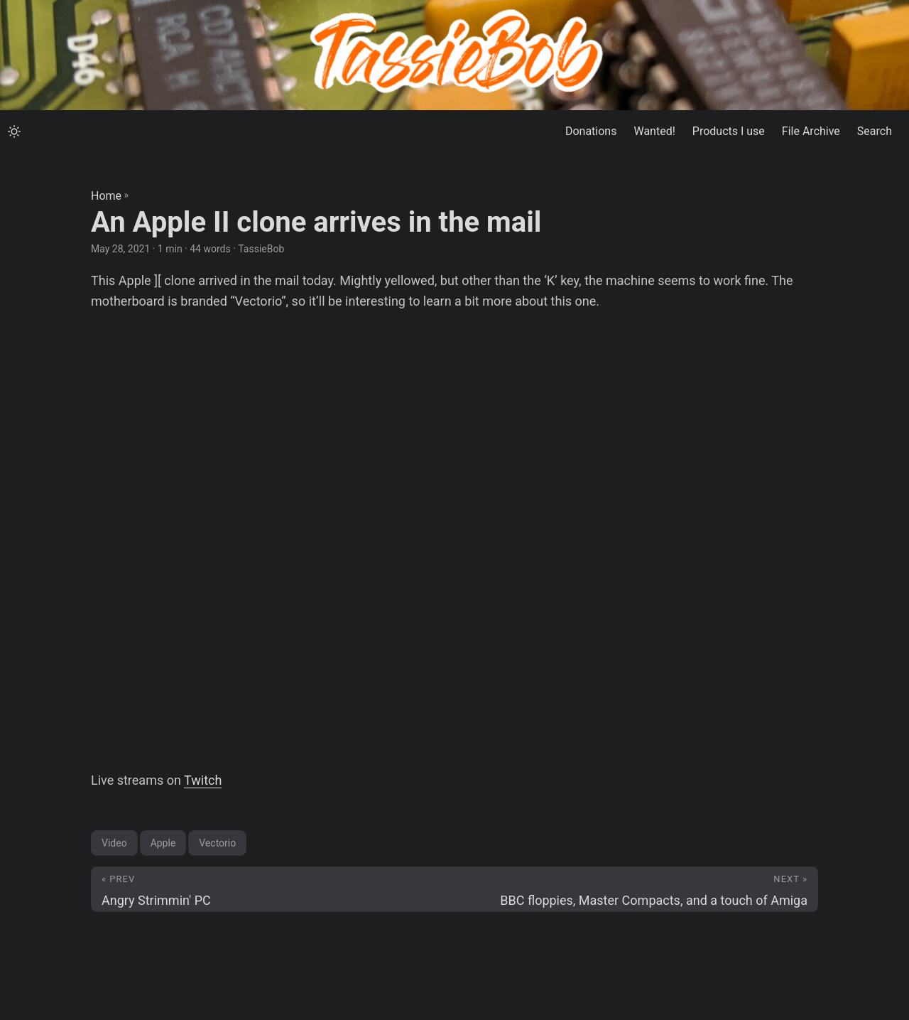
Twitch (203, 780)
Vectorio (217, 843)
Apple (163, 843)
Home (106, 196)
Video (114, 843)
